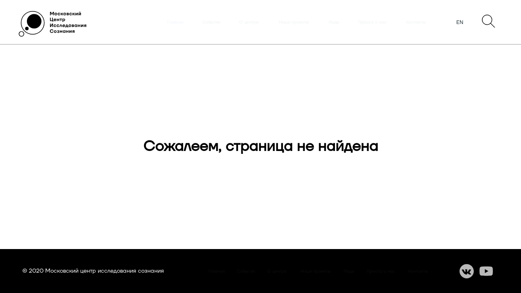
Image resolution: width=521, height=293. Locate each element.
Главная (175, 22)
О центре (249, 22)
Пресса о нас (372, 22)
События (211, 22)
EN (459, 22)
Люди (333, 22)
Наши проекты (294, 22)
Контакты (416, 22)
